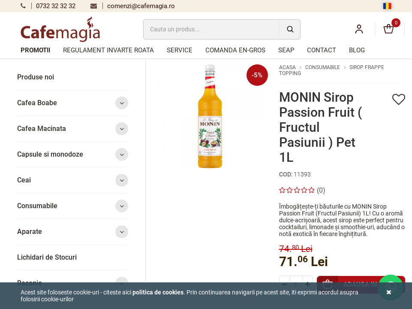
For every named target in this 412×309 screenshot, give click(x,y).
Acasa (287, 67)
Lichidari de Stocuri (47, 257)
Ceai (72, 180)
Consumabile (72, 206)
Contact (321, 50)
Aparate (72, 231)
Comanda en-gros (235, 50)
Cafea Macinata (72, 128)
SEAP (286, 50)
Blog (357, 50)
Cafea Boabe (72, 103)
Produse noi (35, 77)
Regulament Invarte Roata (108, 50)
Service (179, 50)
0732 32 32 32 (48, 6)
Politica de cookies (157, 292)
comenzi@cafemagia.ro (132, 6)
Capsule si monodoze (72, 154)
